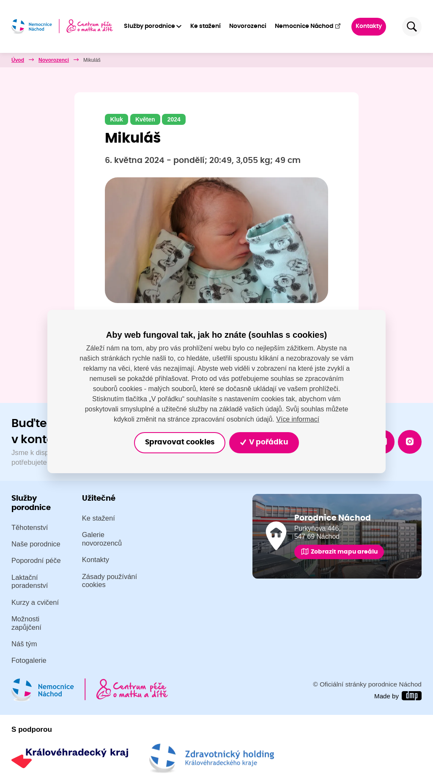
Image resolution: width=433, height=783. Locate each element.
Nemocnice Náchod (308, 26)
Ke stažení (205, 26)
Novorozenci (247, 26)
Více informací (297, 418)
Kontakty (369, 26)
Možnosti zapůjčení (26, 623)
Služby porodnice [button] (149, 26)
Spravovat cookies (179, 442)
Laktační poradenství (29, 581)
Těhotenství (29, 528)
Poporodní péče (36, 561)
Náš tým (24, 644)
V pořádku (264, 442)
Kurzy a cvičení (35, 602)
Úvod (17, 60)
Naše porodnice (35, 544)
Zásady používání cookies (109, 581)
